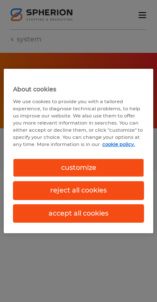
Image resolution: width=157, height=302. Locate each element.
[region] (78, 151)
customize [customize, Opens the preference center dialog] (78, 168)
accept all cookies (78, 213)
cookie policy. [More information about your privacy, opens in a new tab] (118, 144)
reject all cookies (78, 190)
